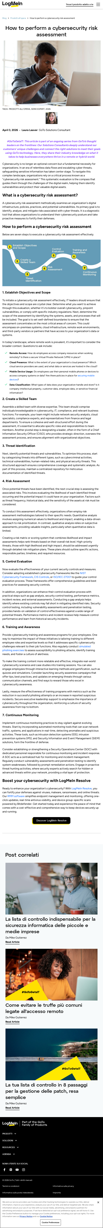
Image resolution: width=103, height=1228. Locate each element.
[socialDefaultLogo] (4, 1170)
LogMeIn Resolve (82, 788)
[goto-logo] (51, 1124)
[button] (9, 1133)
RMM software (16, 796)
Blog (4, 18)
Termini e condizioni (10, 1186)
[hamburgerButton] (98, 4)
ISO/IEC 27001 (62, 577)
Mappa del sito (59, 1206)
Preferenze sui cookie (62, 1199)
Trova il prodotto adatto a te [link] (79, 4)
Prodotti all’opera (18, 18)
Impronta (57, 1193)
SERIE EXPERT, (38, 109)
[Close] (98, 1213)
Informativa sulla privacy (63, 1186)
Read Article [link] (12, 941)
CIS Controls (41, 577)
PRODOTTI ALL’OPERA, (20, 109)
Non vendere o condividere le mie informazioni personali (26, 1206)
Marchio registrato (10, 1199)
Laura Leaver (30, 130)
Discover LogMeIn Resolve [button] (51, 820)
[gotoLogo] (12, 4)
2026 (48, 109)
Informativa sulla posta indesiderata (17, 1193)
